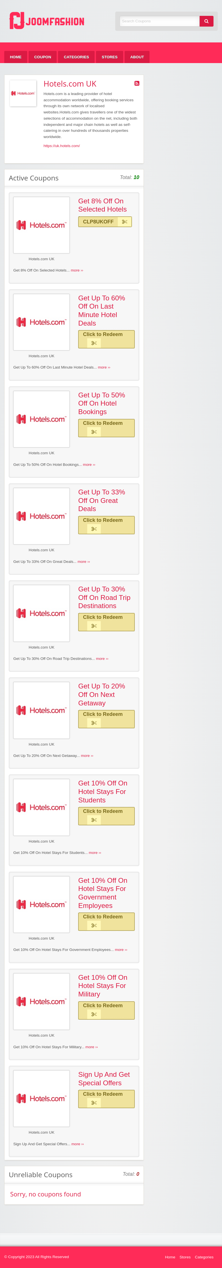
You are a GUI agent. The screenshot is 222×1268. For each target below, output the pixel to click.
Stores (110, 57)
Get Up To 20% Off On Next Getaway (101, 694)
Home (16, 57)
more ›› (77, 270)
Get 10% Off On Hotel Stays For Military (102, 986)
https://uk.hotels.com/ (62, 146)
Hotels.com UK (41, 259)
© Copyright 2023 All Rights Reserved (36, 1257)
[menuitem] (15, 57)
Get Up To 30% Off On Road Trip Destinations (104, 597)
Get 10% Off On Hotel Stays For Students (102, 791)
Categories (76, 57)
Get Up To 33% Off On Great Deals (101, 500)
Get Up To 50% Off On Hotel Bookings (101, 403)
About (137, 57)
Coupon (42, 57)
